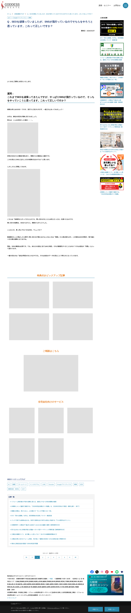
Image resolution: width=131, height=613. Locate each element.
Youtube (51, 484)
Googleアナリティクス (19, 18)
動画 (14, 484)
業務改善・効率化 (13, 489)
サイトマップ (12, 598)
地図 (51, 579)
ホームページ (23, 484)
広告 (81, 484)
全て (9, 18)
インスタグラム (34, 484)
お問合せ (117, 5)
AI (8, 484)
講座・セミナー (105, 5)
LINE (43, 484)
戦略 (29, 18)
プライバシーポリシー (53, 608)
